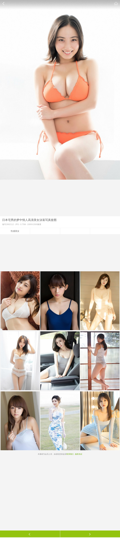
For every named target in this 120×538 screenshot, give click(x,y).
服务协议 (78, 454)
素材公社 (116, 3)
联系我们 (70, 454)
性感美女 (15, 231)
